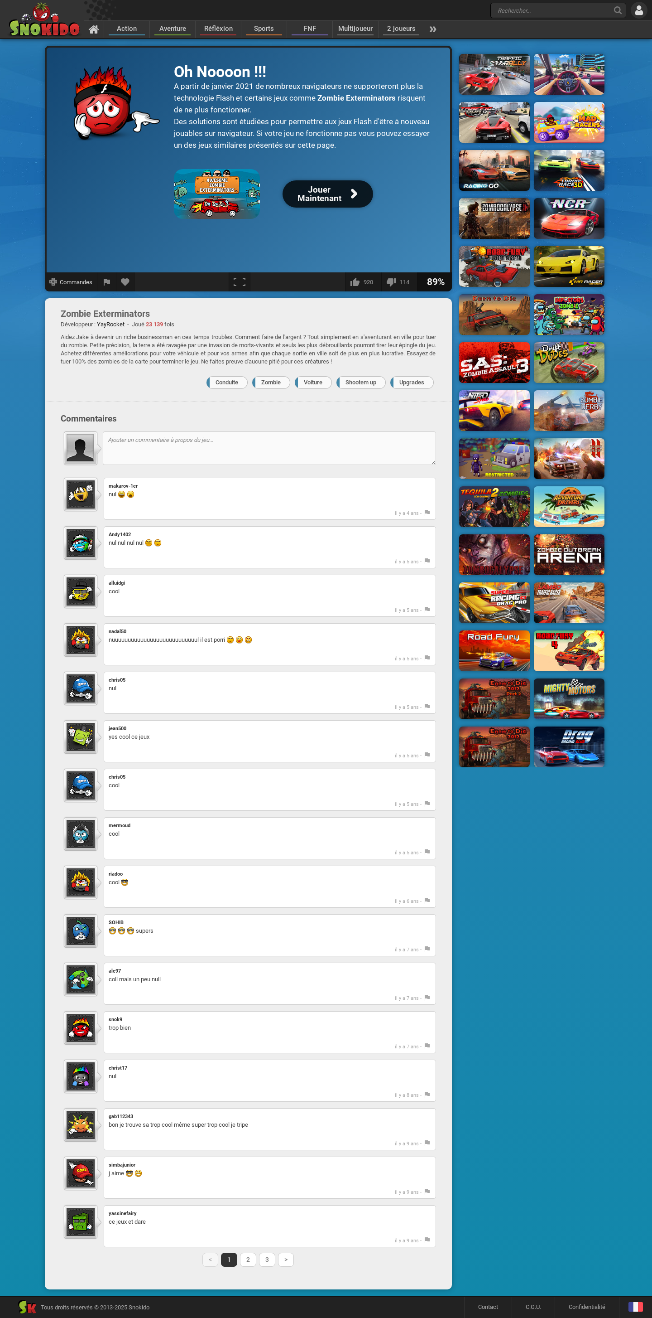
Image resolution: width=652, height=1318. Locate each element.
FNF (310, 28)
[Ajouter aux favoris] (125, 281)
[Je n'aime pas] (399, 281)
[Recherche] (618, 10)
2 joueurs (401, 28)
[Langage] (635, 1307)
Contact (488, 1306)
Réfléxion (218, 28)
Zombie (271, 382)
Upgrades (411, 382)
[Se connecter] (639, 10)
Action (127, 28)
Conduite (227, 382)
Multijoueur (355, 28)
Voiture (313, 382)
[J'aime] (363, 281)
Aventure (172, 28)
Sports (264, 28)
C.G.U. (533, 1306)
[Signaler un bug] (106, 281)
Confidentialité (587, 1306)
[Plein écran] (239, 281)
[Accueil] (94, 29)
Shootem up (360, 382)
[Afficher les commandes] (71, 281)
